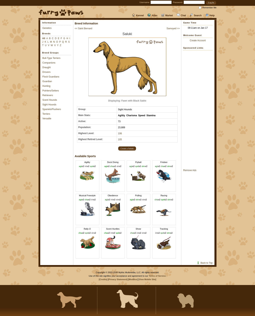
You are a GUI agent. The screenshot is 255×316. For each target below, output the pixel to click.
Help (210, 15)
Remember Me (209, 7)
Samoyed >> (173, 28)
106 (120, 133)
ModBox (133, 279)
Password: (178, 2)
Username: (144, 2)
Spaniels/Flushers (51, 109)
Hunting (46, 86)
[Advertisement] (197, 109)
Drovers (46, 72)
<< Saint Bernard (83, 28)
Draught (46, 67)
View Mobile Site (147, 279)
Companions (48, 62)
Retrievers (47, 95)
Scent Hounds (49, 100)
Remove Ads (189, 170)
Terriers (46, 114)
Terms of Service (157, 276)
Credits (103, 279)
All (43, 38)
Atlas (152, 15)
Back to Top (205, 263)
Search (196, 15)
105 (120, 139)
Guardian (47, 81)
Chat (181, 15)
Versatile (46, 118)
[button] (211, 3)
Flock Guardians (50, 76)
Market (167, 15)
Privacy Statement (118, 279)
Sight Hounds (49, 104)
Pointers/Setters (50, 90)
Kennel (138, 15)
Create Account (198, 40)
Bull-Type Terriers (51, 58)
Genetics (46, 28)
